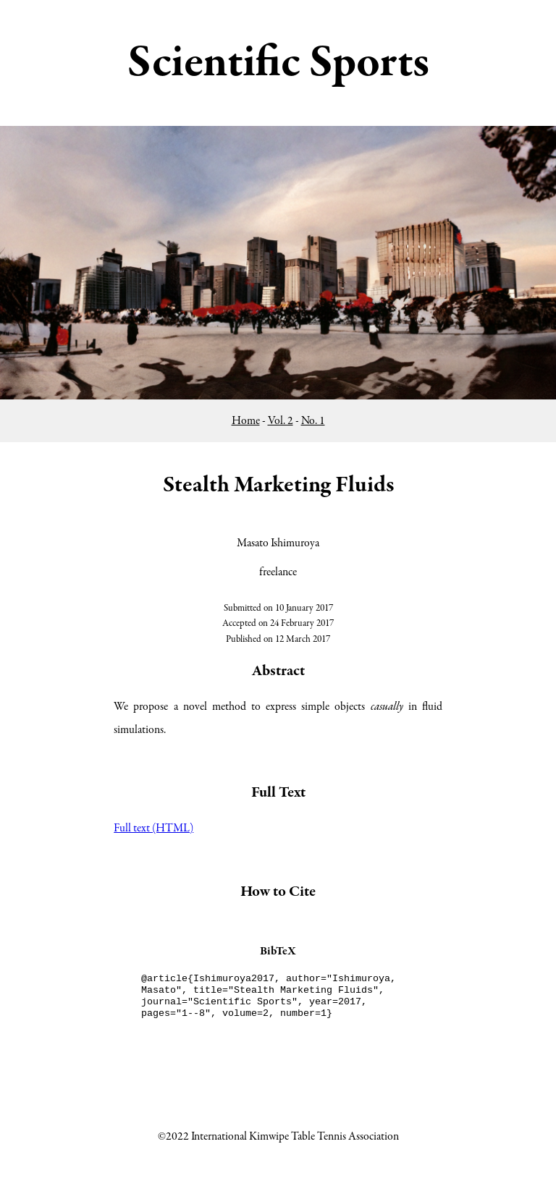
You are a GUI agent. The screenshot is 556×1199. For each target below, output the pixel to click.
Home (246, 421)
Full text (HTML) (153, 828)
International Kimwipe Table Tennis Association (295, 1137)
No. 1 (313, 421)
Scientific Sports (278, 63)
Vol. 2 (280, 421)
